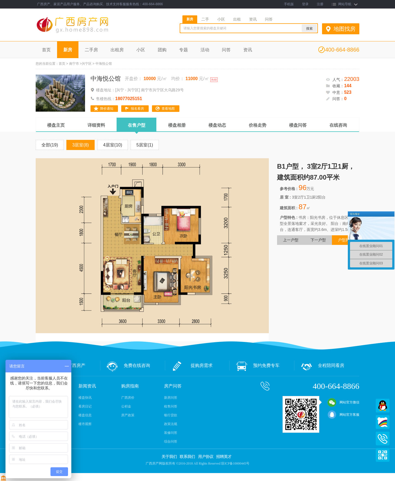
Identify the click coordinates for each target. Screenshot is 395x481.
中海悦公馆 (106, 78)
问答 (269, 19)
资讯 (253, 19)
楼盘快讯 (85, 398)
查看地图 (168, 109)
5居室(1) (144, 145)
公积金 (126, 406)
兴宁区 (87, 64)
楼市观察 (85, 424)
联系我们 (187, 457)
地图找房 (345, 29)
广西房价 (127, 398)
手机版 (289, 4)
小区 (221, 19)
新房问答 (170, 398)
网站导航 (344, 4)
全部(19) (49, 145)
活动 (205, 49)
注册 (320, 4)
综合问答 (170, 441)
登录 (305, 4)
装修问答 (170, 433)
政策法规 (170, 424)
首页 (46, 49)
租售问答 (170, 406)
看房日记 (85, 406)
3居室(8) (80, 145)
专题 (183, 49)
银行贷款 (170, 415)
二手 (205, 19)
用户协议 (205, 457)
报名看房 (137, 109)
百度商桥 (383, 422)
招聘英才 (224, 457)
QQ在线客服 (383, 405)
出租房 (117, 49)
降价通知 (106, 109)
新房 (190, 19)
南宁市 (74, 64)
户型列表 (345, 240)
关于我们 (169, 457)
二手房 (91, 49)
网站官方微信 (343, 402)
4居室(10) (112, 145)
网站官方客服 (343, 414)
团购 (162, 49)
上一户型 (290, 240)
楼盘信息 (85, 415)
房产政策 (127, 415)
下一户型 (318, 240)
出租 (237, 19)
